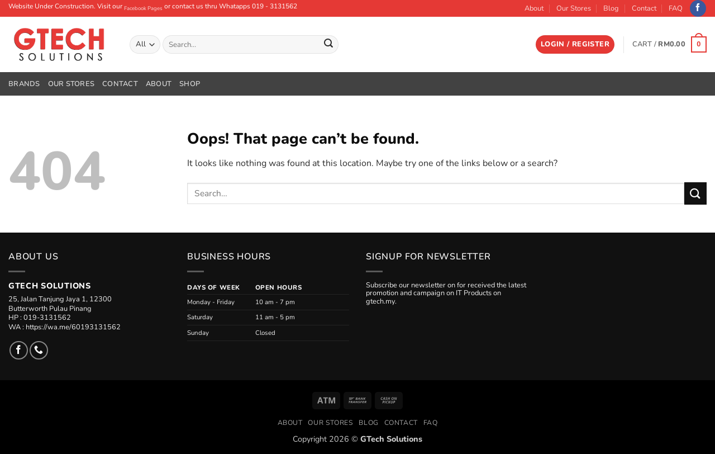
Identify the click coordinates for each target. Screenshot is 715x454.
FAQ (676, 8)
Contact (644, 8)
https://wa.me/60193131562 (73, 327)
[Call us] (39, 350)
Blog (611, 8)
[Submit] (328, 44)
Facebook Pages (143, 8)
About (534, 8)
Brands (24, 84)
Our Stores (573, 8)
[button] (575, 44)
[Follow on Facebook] (698, 8)
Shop (189, 84)
